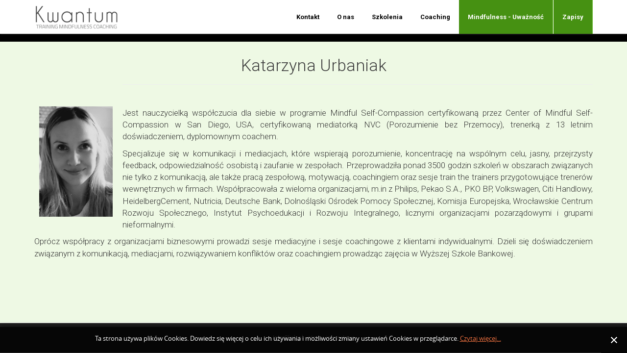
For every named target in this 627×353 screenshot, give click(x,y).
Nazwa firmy (82, 17)
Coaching (435, 17)
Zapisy (572, 17)
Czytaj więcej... (480, 338)
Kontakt (307, 17)
